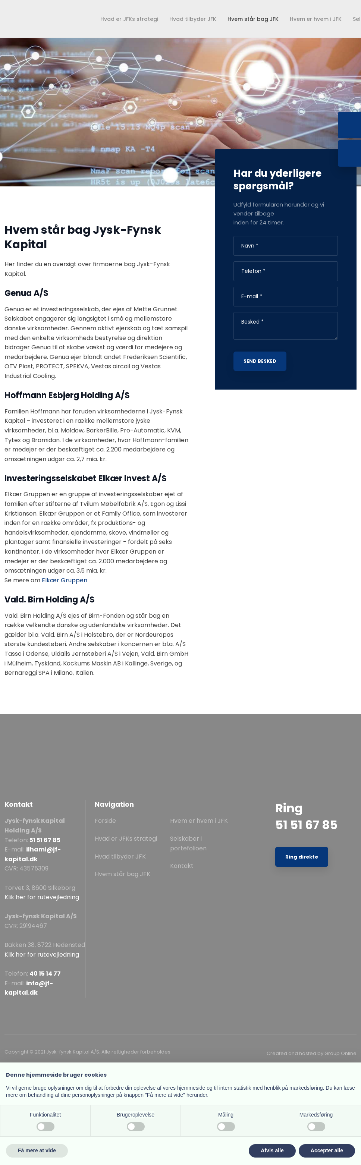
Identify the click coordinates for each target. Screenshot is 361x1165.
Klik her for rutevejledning (41, 897)
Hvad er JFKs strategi (129, 19)
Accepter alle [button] (327, 1150)
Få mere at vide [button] (37, 1150)
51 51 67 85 (44, 840)
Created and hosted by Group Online (312, 1053)
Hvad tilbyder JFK (192, 19)
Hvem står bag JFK (253, 19)
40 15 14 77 (45, 973)
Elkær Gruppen (64, 580)
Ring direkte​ (301, 856)
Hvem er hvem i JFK (316, 19)
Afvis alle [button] (272, 1150)
